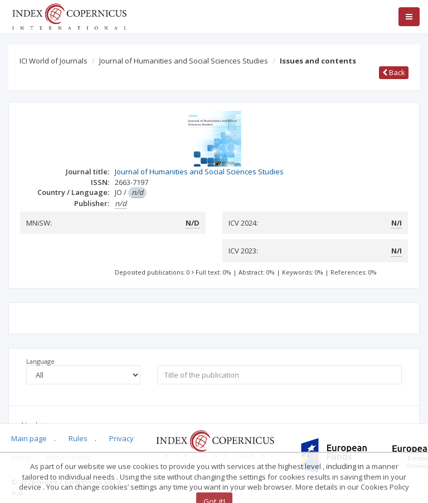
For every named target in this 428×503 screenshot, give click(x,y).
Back (393, 72)
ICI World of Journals (53, 61)
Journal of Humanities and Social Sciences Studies (183, 61)
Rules (78, 438)
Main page (29, 438)
